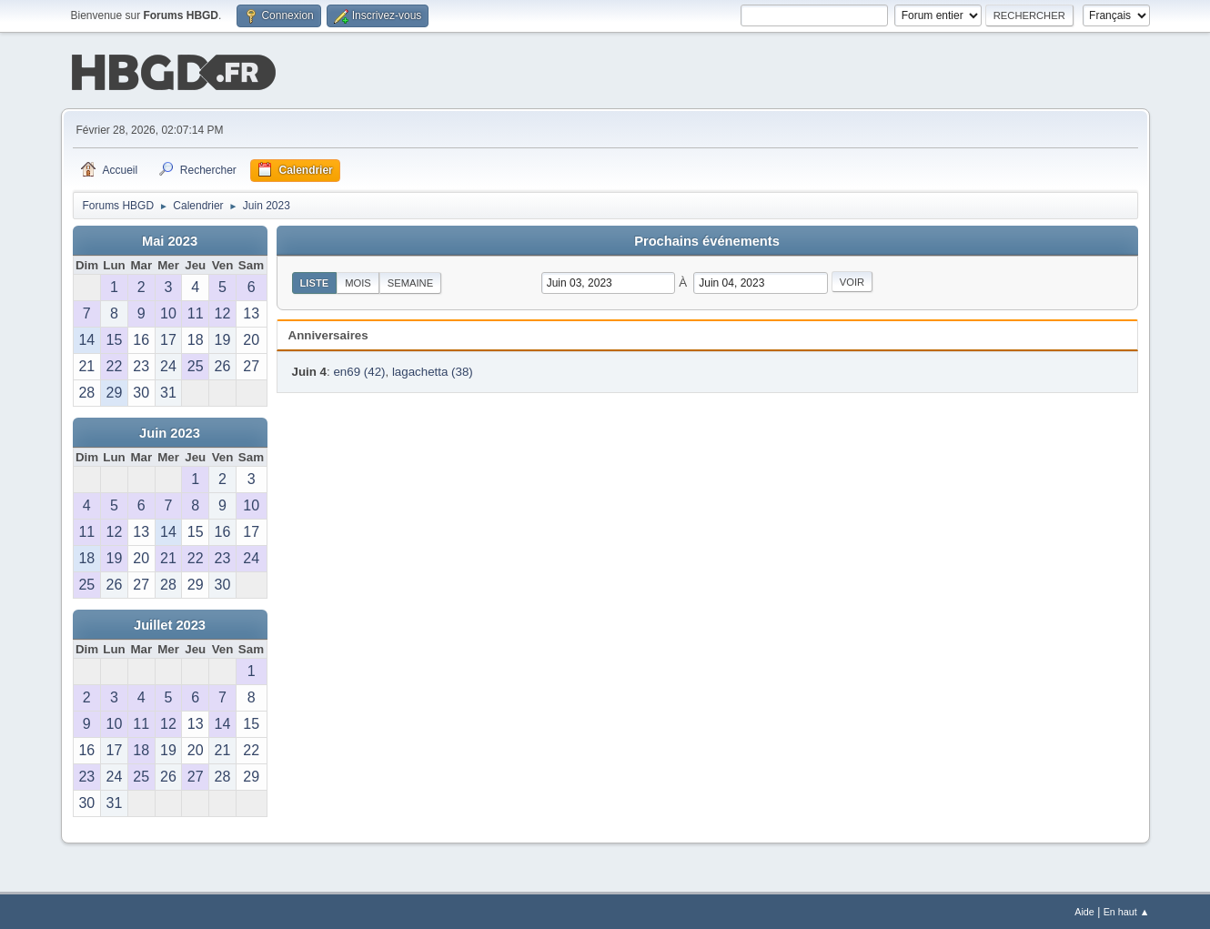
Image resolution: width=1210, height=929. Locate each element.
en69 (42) (359, 370)
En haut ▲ (1127, 909)
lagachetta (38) (432, 370)
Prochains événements (707, 239)
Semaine (410, 281)
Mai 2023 (169, 239)
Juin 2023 (169, 431)
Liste (314, 281)
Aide (1084, 909)
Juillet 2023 (170, 623)
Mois (358, 281)
